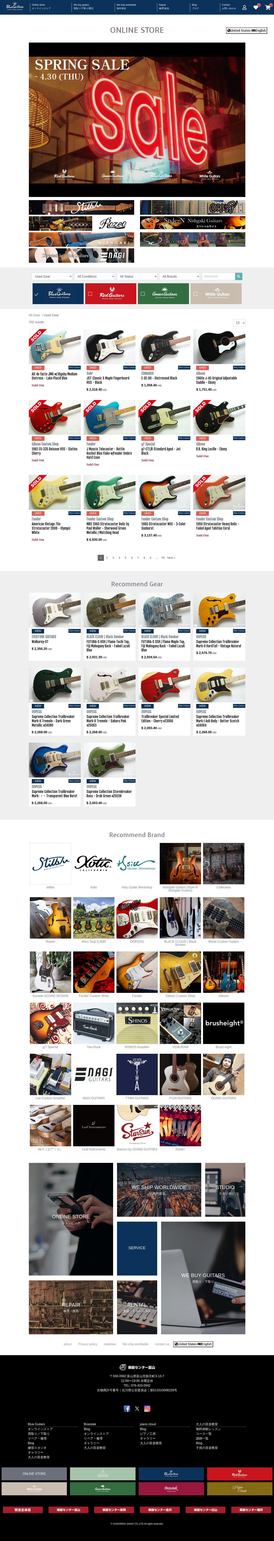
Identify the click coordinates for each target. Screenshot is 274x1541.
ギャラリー (35, 1452)
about (68, 1344)
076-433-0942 (141, 1385)
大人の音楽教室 (39, 1457)
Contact (229, 5)
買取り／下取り (39, 1433)
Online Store (41, 5)
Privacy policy (87, 1344)
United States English (246, 31)
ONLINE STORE (137, 30)
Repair (164, 5)
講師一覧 (202, 1438)
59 (163, 557)
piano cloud (148, 1424)
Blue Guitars (36, 1424)
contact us (162, 1344)
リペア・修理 (37, 1438)
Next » (171, 557)
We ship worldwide (126, 5)
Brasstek (90, 1424)
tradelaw (110, 1344)
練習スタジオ (37, 1447)
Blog (195, 5)
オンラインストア (40, 1429)
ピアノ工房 (148, 1433)
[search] (238, 276)
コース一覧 (204, 1433)
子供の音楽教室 (207, 1447)
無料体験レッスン (208, 1429)
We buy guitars (84, 5)
